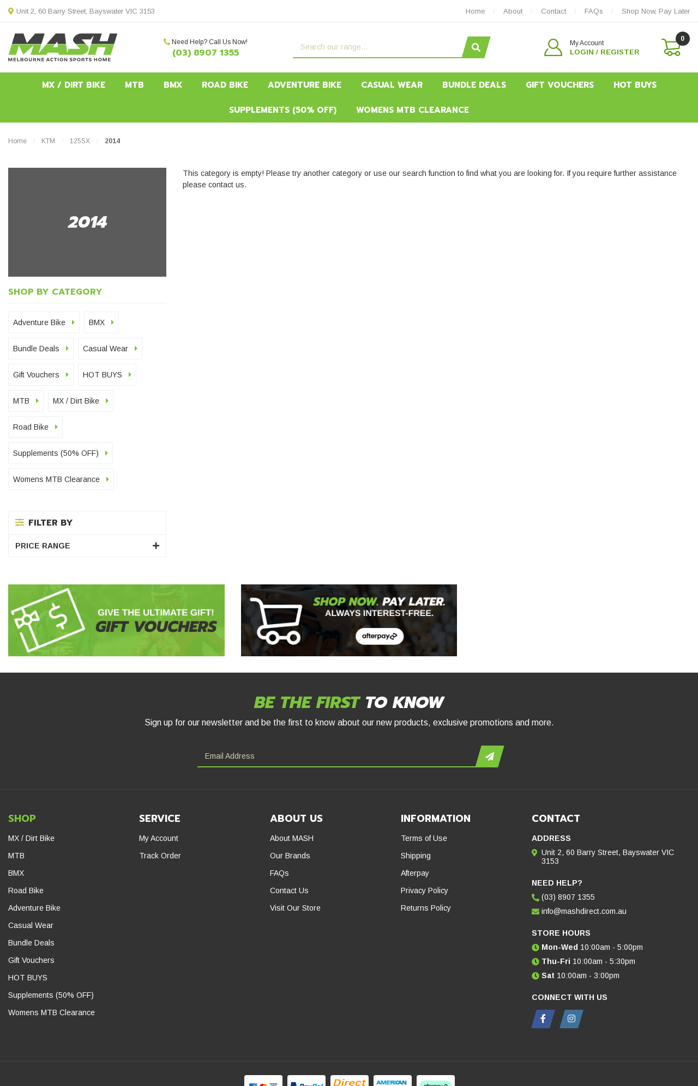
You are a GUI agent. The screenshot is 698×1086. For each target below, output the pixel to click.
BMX (173, 85)
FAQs (279, 873)
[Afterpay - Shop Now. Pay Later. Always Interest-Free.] (349, 620)
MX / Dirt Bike (73, 85)
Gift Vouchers (560, 85)
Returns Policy (426, 908)
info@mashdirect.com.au (584, 911)
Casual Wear (392, 85)
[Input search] (379, 47)
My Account (158, 838)
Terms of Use (424, 838)
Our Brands (290, 855)
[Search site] (476, 47)
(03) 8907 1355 (205, 52)
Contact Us (289, 890)
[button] (592, 47)
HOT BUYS (635, 85)
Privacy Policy (424, 890)
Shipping (416, 855)
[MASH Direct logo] (63, 46)
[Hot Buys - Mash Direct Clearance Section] (581, 590)
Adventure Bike (304, 85)
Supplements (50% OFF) (282, 110)
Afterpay (415, 873)
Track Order (160, 855)
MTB (134, 85)
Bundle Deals (474, 85)
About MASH (292, 838)
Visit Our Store (295, 908)
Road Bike (225, 85)
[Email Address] (337, 756)
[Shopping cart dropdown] (670, 47)
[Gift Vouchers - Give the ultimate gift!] (116, 620)
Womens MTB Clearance (412, 110)
